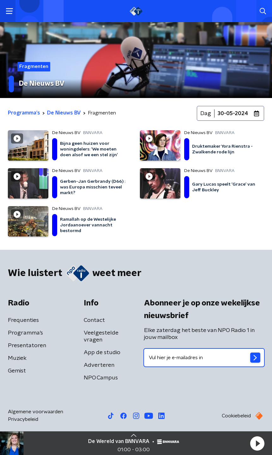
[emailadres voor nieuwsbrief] (204, 357)
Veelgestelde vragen (101, 336)
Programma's (25, 333)
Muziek (17, 358)
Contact (94, 320)
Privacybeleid (23, 419)
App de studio (102, 352)
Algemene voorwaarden (35, 411)
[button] (257, 443)
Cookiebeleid (236, 415)
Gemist (17, 371)
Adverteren (99, 365)
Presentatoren (27, 345)
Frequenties (23, 320)
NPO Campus (101, 378)
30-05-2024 (233, 113)
